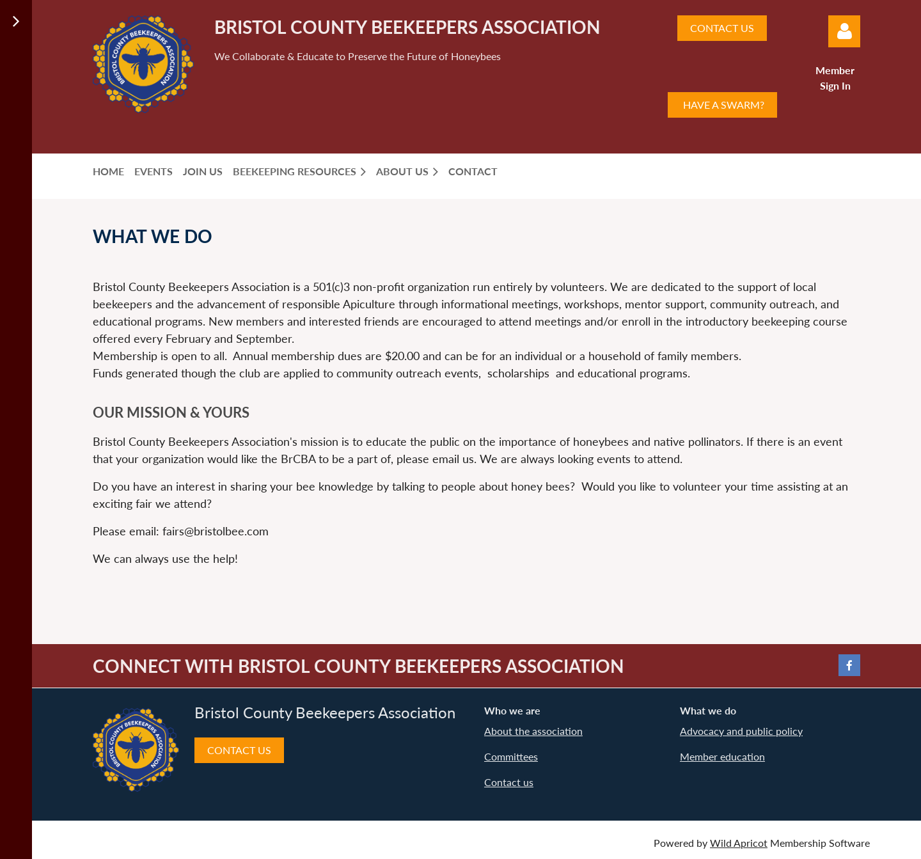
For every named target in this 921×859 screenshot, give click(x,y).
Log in (844, 31)
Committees (511, 756)
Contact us (508, 782)
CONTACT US (722, 28)
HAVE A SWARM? (722, 105)
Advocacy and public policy (741, 731)
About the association (533, 731)
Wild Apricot (738, 843)
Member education (722, 756)
